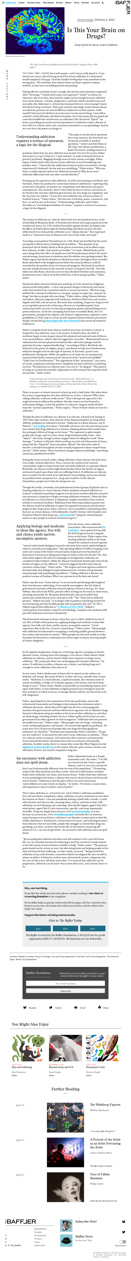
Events (59, 2)
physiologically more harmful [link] (62, 320)
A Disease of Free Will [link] (70, 606)
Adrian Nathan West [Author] (101, 1152)
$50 (65, 928)
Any (92, 928)
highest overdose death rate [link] (38, 747)
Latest (22, 2)
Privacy (38, 1238)
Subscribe (11, 3)
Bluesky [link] (32, 1007)
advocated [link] (65, 514)
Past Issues (48, 2)
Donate (85, 2)
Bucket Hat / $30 (83, 1240)
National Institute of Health (15, 56)
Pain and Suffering (22, 1067)
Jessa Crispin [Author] (55, 1072)
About (68, 2)
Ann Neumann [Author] (19, 1072)
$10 (38, 928)
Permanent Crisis (95, 1067)
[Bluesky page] (123, 1221)
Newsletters (40, 1228)
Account (95, 2)
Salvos (14, 1075)
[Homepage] (123, 7)
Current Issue (33, 2)
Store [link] (76, 2)
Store (37, 1241)
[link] (25, 1007)
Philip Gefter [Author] (97, 1183)
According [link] (39, 426)
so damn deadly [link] (81, 811)
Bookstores (40, 1235)
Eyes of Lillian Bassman (100, 1176)
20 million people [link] (64, 814)
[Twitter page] (123, 1232)
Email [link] (82, 1007)
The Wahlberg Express (105, 1104)
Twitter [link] (58, 1007)
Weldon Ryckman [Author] (99, 1110)
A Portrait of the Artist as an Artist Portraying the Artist (105, 1143)
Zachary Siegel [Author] (85, 19)
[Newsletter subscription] (65, 990)
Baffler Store (84, 1236)
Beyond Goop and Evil (61, 1067)
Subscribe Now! (86, 1221)
